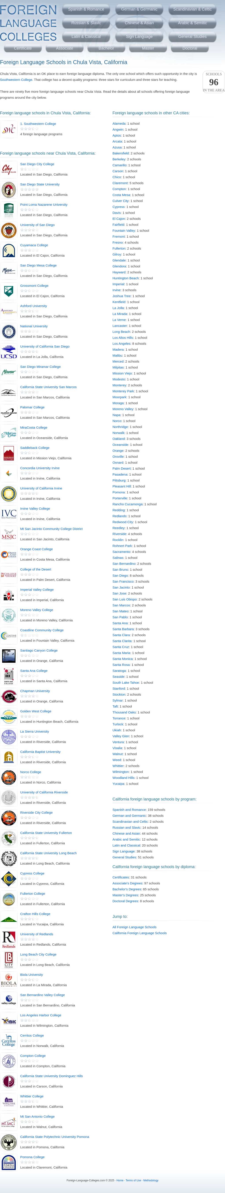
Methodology (150, 1180)
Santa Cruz (120, 647)
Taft (115, 706)
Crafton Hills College (35, 914)
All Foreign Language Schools (134, 927)
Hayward (118, 272)
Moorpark (119, 397)
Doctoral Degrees (125, 901)
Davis (116, 213)
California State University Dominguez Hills (51, 1076)
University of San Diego (37, 225)
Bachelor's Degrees (126, 889)
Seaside (118, 676)
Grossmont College (34, 285)
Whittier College (32, 1096)
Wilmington (120, 772)
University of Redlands (36, 934)
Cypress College (32, 873)
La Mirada (119, 314)
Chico (116, 177)
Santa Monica (122, 659)
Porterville (119, 498)
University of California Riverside (44, 792)
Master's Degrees (125, 895)
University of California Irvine (41, 488)
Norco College (30, 772)
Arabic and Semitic (126, 839)
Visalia (117, 748)
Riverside (119, 534)
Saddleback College (34, 448)
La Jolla (118, 308)
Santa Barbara (123, 629)
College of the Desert (35, 569)
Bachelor (106, 48)
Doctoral (189, 48)
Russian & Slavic (86, 23)
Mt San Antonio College (37, 1116)
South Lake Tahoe (125, 682)
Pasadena (119, 474)
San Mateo (120, 611)
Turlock (117, 724)
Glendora (119, 266)
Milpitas (118, 367)
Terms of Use (133, 1180)
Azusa (117, 147)
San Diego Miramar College (40, 367)
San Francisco (123, 581)
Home (119, 1180)
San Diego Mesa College (38, 265)
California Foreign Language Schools (139, 933)
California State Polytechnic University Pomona (54, 1137)
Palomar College (32, 407)
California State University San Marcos (48, 387)
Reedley (118, 528)
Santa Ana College (33, 670)
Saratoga (119, 670)
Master (148, 48)
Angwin (117, 129)
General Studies (192, 36)
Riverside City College (36, 812)
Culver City (120, 201)
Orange (117, 450)
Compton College (33, 1056)
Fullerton (118, 248)
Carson (117, 171)
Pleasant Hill (121, 486)
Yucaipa (118, 783)
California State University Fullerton (46, 833)
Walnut (117, 754)
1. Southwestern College (38, 124)
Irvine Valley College (35, 508)
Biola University (31, 974)
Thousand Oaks (124, 712)
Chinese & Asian (139, 23)
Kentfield (118, 302)
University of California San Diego (44, 346)
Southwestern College (16, 80)
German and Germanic (129, 815)
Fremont (118, 236)
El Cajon (118, 218)
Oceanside (120, 444)
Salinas (117, 557)
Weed (116, 760)
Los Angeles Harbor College (40, 1015)
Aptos (116, 135)
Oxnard (117, 462)
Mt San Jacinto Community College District (51, 529)
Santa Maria (121, 653)
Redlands (119, 516)
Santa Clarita (122, 641)
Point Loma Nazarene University (43, 204)
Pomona (118, 492)
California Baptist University (40, 752)
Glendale (119, 260)
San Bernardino (123, 563)
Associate (64, 48)
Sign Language (139, 36)
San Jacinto (121, 587)
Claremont (120, 183)
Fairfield (118, 224)
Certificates (120, 877)
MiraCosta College (33, 427)
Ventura (118, 742)
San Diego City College (37, 164)
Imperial (118, 284)
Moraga (118, 403)
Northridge (120, 427)
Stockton (118, 694)
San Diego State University (40, 184)
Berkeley (118, 159)
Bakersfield (120, 153)
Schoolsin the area (214, 82)
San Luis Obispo (124, 599)
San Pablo (120, 617)
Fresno (117, 242)
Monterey (119, 385)
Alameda (118, 123)
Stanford (118, 688)
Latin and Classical (126, 845)
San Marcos (121, 605)
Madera (118, 349)
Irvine (116, 290)
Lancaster (119, 326)
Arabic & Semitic (192, 23)
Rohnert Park (122, 546)
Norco (116, 421)
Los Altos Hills (122, 337)
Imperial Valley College (37, 589)
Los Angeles (121, 343)
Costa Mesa (121, 195)
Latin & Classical (86, 36)
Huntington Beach (125, 278)
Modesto (118, 379)
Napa (116, 415)
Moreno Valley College (36, 610)
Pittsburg (118, 480)
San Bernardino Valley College (42, 995)
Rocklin (117, 540)
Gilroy (116, 254)
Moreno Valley (122, 409)
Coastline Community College (42, 630)
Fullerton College (32, 893)
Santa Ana (120, 623)
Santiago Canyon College (39, 650)
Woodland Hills (123, 778)
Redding (118, 510)
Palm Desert (121, 468)
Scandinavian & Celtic (192, 9)
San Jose (119, 593)
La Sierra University (34, 731)
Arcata (117, 141)
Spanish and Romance (129, 809)
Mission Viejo (122, 373)
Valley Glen (120, 736)
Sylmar (117, 700)
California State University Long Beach (48, 853)
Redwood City (122, 522)
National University (34, 326)
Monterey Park (123, 391)
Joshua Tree (121, 296)
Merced (117, 361)
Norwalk (118, 433)
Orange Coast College (36, 549)
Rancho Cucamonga (127, 504)
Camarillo (119, 165)
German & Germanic (139, 9)
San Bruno (120, 569)
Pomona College (32, 1157)
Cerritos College (32, 1035)
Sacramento (121, 552)
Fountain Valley (123, 230)
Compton (119, 189)
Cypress (118, 207)
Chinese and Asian (126, 833)
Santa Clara (121, 635)
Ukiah (116, 730)
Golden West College (35, 711)
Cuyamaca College (34, 245)
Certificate (23, 48)
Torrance (118, 718)
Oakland (118, 439)
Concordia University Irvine (40, 468)
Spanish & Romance (86, 9)
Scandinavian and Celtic (130, 821)
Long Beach (121, 331)
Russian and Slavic (126, 827)
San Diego (120, 575)
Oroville (118, 456)
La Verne (119, 320)
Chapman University (35, 691)
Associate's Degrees (127, 883)
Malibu (117, 355)
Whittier (118, 766)
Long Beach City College (38, 954)
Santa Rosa (121, 665)
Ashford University (33, 306)
